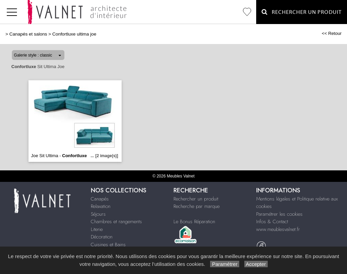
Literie (97, 229)
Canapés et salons (28, 34)
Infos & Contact (272, 221)
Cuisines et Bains (108, 244)
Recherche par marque (197, 206)
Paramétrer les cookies (279, 214)
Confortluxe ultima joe (74, 34)
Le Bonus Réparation (194, 221)
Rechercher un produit (196, 199)
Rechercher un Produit (302, 12)
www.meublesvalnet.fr (278, 229)
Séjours (98, 214)
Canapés (100, 199)
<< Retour (332, 33)
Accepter (256, 264)
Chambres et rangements (116, 221)
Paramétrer (224, 264)
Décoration (102, 236)
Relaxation (100, 206)
